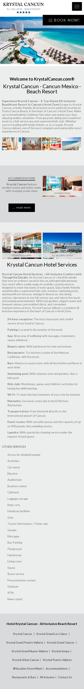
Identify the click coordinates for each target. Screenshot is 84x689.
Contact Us (65, 677)
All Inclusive (47, 677)
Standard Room (62, 193)
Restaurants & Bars (21, 255)
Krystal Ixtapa (60, 651)
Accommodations (57, 668)
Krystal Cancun (23, 633)
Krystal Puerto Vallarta (57, 660)
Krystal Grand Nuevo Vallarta (30, 651)
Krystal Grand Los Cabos (52, 633)
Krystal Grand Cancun (61, 642)
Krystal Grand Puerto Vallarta (24, 642)
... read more (22, 207)
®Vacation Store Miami (27, 668)
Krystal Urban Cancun (25, 660)
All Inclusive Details (62, 255)
